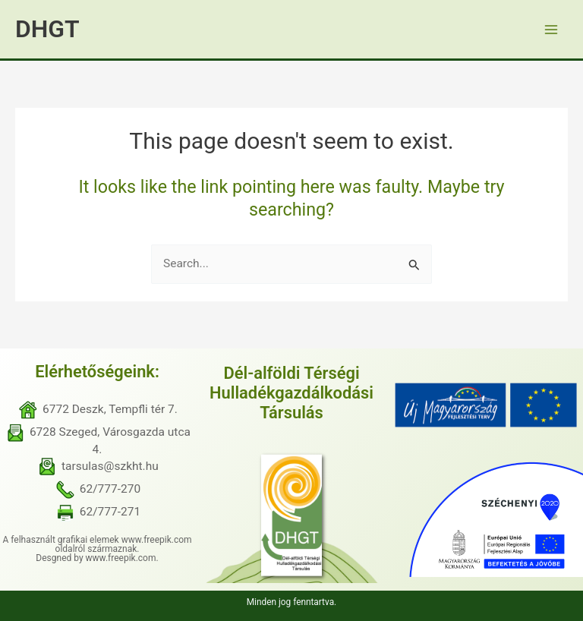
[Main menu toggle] (551, 29)
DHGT (47, 28)
